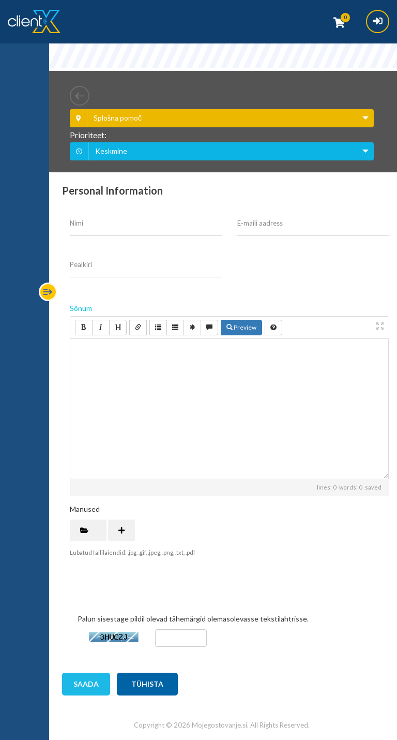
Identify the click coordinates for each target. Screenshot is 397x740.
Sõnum (81, 308)
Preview (241, 327)
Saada (86, 683)
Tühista (147, 683)
